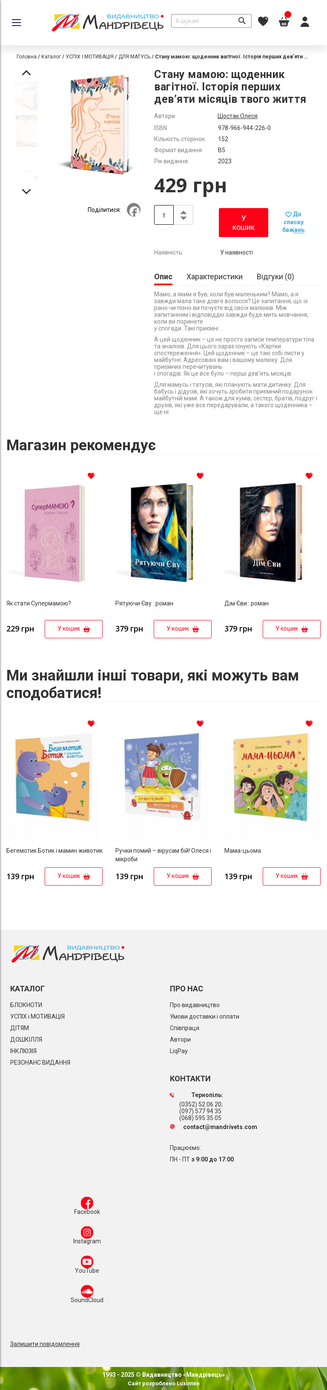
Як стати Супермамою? (38, 603)
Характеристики (214, 276)
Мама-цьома (242, 850)
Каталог (51, 57)
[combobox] (211, 21)
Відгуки (275, 276)
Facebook (87, 1207)
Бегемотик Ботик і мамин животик (54, 850)
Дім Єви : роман (246, 603)
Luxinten (187, 1383)
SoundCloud (87, 1295)
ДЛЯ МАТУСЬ (134, 57)
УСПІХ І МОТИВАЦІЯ (90, 57)
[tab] (163, 277)
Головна (27, 57)
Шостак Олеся (238, 116)
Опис (163, 276)
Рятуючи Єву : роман (144, 603)
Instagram (87, 1237)
